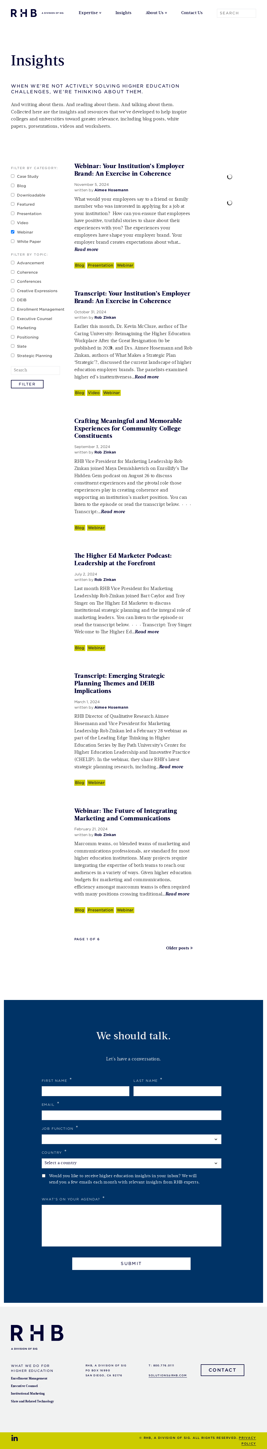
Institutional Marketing (28, 1393)
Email (51, 1104)
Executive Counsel (34, 319)
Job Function (60, 1128)
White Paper (29, 242)
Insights (124, 13)
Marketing (26, 328)
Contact (223, 1370)
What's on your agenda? (73, 1198)
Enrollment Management (40, 309)
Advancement (30, 263)
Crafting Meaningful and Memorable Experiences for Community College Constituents (128, 428)
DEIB (22, 300)
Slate (22, 346)
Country (54, 1152)
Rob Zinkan (105, 317)
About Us (155, 13)
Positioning (28, 337)
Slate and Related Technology (32, 1401)
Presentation (29, 214)
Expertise (88, 13)
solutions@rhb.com (168, 1375)
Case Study (28, 176)
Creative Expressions (37, 291)
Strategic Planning (34, 356)
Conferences (29, 281)
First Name (57, 1080)
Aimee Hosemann (111, 190)
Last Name (148, 1080)
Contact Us (192, 13)
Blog (21, 186)
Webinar (25, 232)
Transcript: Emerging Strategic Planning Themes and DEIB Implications (119, 683)
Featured (26, 204)
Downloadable (31, 195)
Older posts (177, 948)
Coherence (27, 272)
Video (22, 223)
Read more (86, 249)
